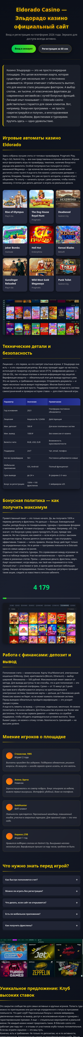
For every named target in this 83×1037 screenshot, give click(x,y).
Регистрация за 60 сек (55, 48)
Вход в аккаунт (24, 48)
